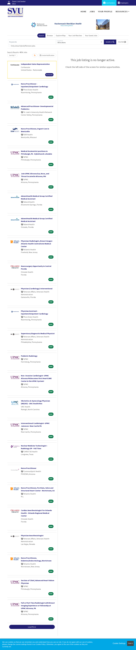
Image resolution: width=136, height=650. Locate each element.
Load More (32, 627)
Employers (123, 2)
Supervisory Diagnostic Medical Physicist (38, 333)
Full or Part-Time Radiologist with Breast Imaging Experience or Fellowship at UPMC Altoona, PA (38, 605)
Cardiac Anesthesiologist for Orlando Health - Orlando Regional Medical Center (36, 513)
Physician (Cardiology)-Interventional (36, 288)
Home (83, 11)
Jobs (92, 11)
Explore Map (61, 35)
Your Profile (105, 11)
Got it (130, 643)
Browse (50, 35)
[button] (122, 41)
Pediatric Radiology (29, 356)
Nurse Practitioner (28, 468)
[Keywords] (32, 41)
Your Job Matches (75, 35)
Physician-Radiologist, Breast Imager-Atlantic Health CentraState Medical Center (37, 244)
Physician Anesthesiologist (32, 535)
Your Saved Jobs (91, 35)
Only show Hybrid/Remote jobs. (23, 46)
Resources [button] (122, 11)
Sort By (11, 55)
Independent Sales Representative (35, 64)
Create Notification (47, 55)
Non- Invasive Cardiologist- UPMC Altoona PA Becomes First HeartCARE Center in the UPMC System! (36, 378)
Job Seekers (109, 2)
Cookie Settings (119, 643)
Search (41, 35)
